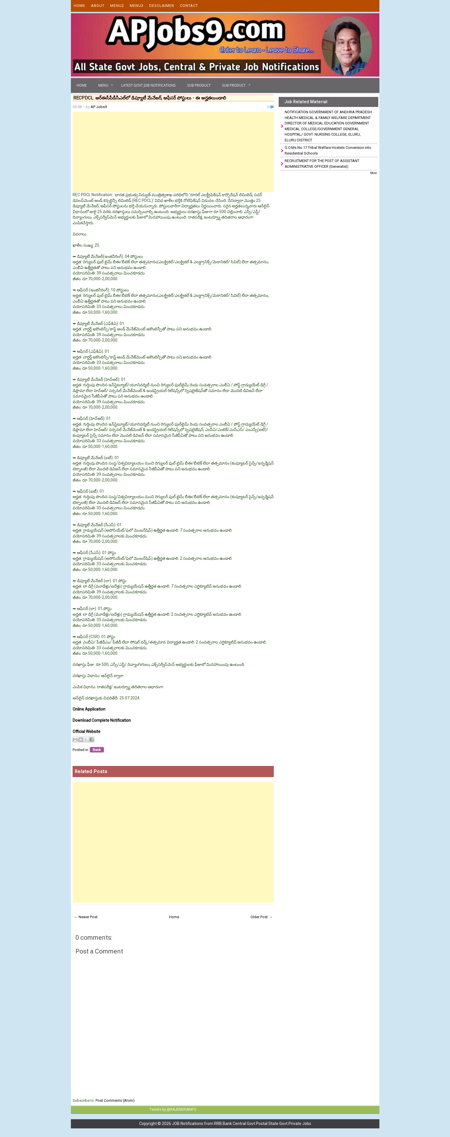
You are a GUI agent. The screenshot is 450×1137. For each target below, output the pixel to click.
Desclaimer (161, 5)
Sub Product (199, 85)
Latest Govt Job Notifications (148, 85)
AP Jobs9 (99, 107)
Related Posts (91, 771)
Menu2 (117, 5)
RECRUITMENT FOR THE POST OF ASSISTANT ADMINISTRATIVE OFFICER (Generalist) (322, 164)
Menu (103, 85)
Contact (189, 5)
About (97, 5)
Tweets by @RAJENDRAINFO (172, 1109)
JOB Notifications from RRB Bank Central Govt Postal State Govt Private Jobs (241, 1123)
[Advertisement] (173, 152)
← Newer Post (86, 917)
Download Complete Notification (102, 720)
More (373, 173)
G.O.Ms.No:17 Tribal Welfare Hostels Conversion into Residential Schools (328, 150)
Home (79, 5)
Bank (97, 750)
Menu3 (136, 5)
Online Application (89, 709)
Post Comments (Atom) (115, 1100)
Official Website (86, 731)
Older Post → (261, 917)
